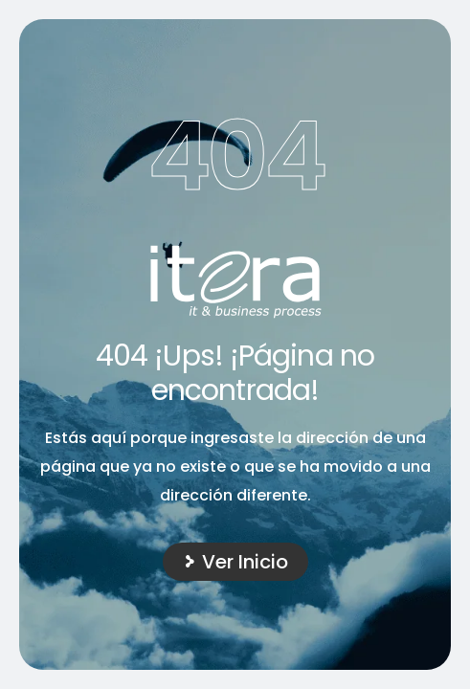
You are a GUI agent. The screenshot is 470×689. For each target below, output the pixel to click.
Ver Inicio (245, 561)
